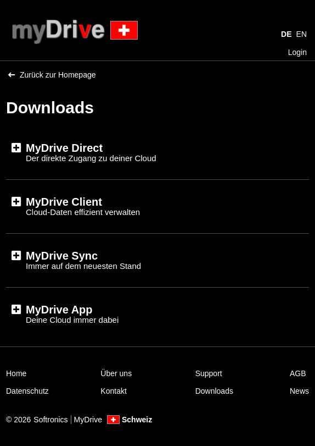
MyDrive (88, 419)
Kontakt (113, 391)
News (299, 391)
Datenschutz (27, 391)
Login (297, 52)
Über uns (116, 373)
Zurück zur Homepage (52, 74)
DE (286, 34)
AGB (298, 373)
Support (208, 373)
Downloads (214, 391)
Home (16, 373)
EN (301, 34)
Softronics (50, 419)
